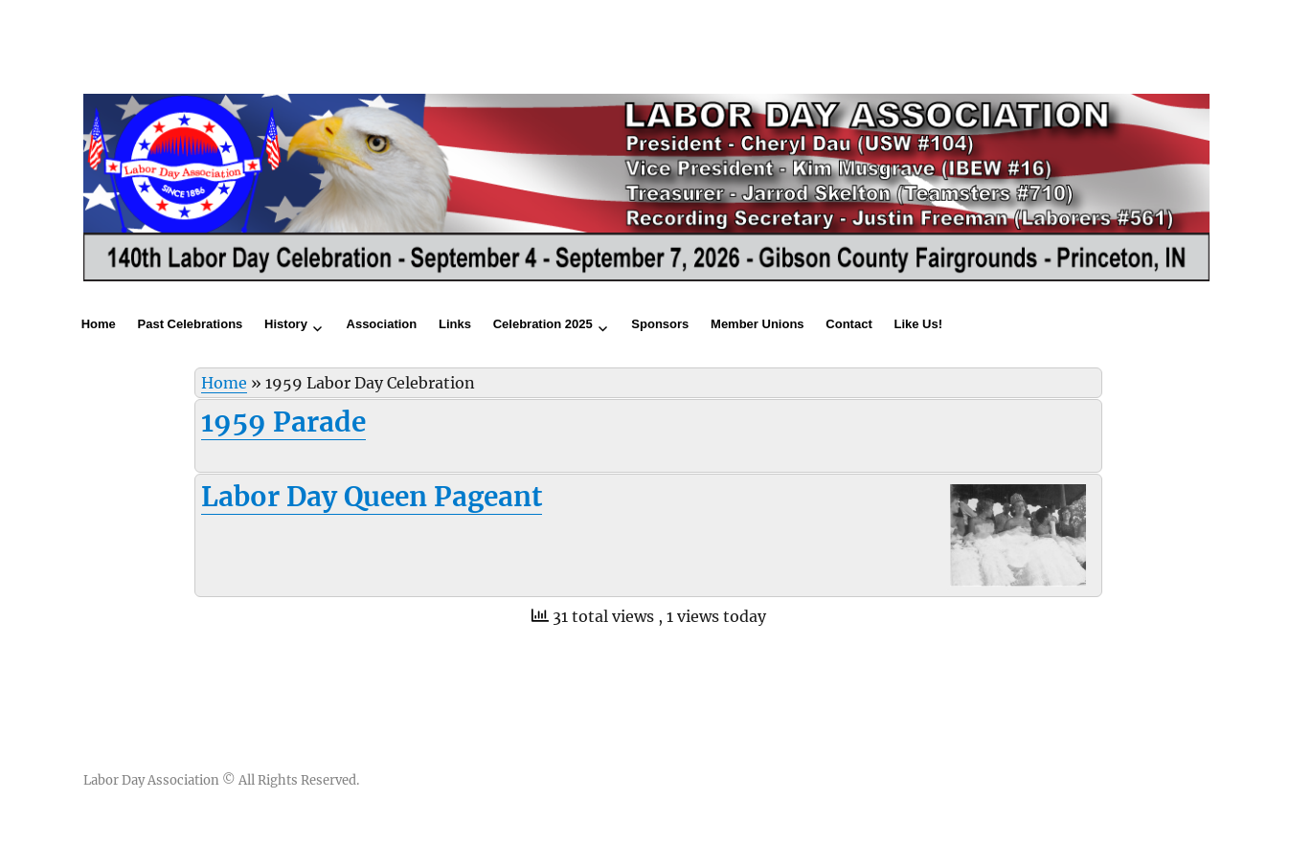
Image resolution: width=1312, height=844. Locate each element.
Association (382, 324)
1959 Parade (283, 422)
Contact (848, 324)
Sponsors (660, 324)
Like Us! (918, 324)
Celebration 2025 (543, 324)
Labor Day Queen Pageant (371, 496)
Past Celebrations (190, 324)
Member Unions (757, 324)
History (285, 324)
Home (98, 324)
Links (455, 324)
